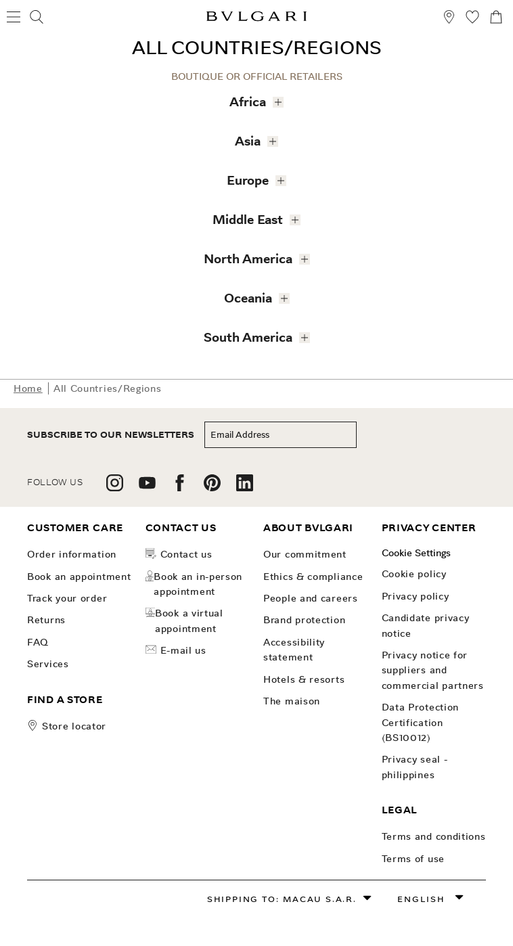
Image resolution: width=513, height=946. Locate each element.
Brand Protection (304, 620)
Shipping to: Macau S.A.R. (282, 899)
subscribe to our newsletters (110, 435)
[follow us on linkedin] (244, 487)
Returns (46, 620)
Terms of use (413, 858)
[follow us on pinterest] (212, 487)
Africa (252, 99)
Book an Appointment (79, 576)
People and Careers (310, 598)
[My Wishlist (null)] (472, 19)
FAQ (38, 642)
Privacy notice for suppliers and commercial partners (433, 670)
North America (253, 256)
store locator (74, 726)
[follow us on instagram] (114, 487)
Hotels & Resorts (303, 679)
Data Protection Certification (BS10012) (421, 722)
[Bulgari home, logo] (256, 18)
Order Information (71, 554)
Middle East (252, 217)
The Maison (291, 701)
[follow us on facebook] (179, 487)
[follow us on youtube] (147, 487)
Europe (252, 177)
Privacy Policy (415, 596)
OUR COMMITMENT (305, 554)
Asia (252, 138)
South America (253, 334)
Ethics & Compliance (313, 576)
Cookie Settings (416, 553)
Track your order (67, 598)
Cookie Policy (414, 574)
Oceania (253, 295)
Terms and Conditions (434, 836)
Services (48, 664)
